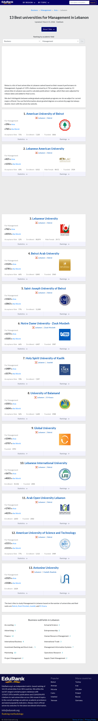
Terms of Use (77, 719)
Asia (56, 10)
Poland (78, 693)
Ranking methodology (12, 713)
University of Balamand (44, 393)
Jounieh (33, 606)
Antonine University (44, 567)
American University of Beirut (44, 113)
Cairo (53, 693)
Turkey (78, 682)
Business (34, 10)
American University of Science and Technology (44, 532)
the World (15, 129)
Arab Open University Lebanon (43, 497)
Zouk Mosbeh (23, 606)
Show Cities (49, 29)
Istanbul (54, 697)
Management (46, 10)
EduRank (59, 22)
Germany (79, 700)
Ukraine (78, 689)
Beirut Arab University (43, 253)
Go (82, 41)
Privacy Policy (90, 719)
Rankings (65, 139)
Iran (76, 685)
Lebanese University (44, 218)
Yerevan (54, 700)
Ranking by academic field (43, 37)
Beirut (14, 606)
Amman (54, 685)
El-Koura (43, 606)
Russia (77, 697)
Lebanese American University (43, 148)
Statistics (23, 139)
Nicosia (54, 689)
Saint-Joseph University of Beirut (43, 288)
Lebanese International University (43, 463)
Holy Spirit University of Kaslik (44, 358)
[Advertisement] (22, 66)
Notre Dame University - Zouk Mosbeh (43, 323)
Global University (43, 428)
